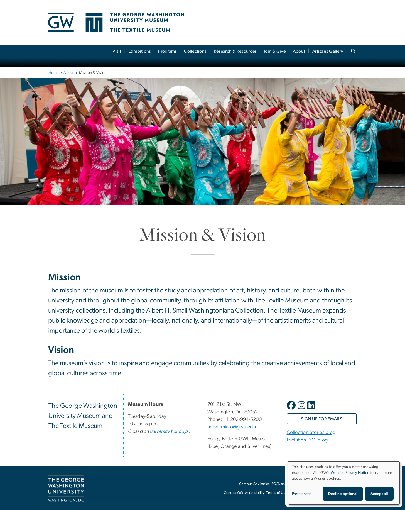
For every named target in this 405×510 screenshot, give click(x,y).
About (299, 51)
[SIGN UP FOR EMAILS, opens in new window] (322, 418)
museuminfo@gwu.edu (231, 427)
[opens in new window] (292, 409)
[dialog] (343, 482)
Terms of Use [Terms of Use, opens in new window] (276, 493)
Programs (167, 51)
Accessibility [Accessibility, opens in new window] (254, 493)
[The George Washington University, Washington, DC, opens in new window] (66, 488)
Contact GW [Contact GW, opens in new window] (234, 493)
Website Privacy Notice (350, 473)
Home (53, 73)
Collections (195, 51)
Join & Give (275, 51)
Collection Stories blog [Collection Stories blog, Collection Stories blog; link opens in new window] (311, 432)
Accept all (379, 494)
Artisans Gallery (327, 51)
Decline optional (342, 494)
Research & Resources (235, 51)
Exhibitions (140, 51)
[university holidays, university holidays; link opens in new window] (169, 431)
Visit (116, 51)
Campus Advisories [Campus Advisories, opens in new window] (254, 484)
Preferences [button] (301, 494)
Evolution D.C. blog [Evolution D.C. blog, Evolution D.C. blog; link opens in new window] (307, 440)
